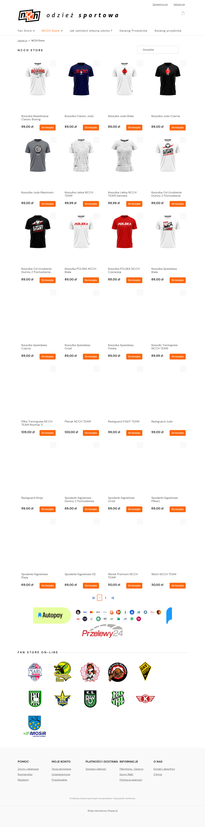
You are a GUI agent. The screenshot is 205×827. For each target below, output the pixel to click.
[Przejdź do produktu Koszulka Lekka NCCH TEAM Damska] (124, 162)
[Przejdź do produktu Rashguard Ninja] (38, 468)
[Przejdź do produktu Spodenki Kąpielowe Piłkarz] (168, 468)
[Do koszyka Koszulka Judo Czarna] (177, 127)
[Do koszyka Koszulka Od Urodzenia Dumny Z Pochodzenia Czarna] (47, 280)
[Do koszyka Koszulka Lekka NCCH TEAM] (91, 204)
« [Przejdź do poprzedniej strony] (93, 597)
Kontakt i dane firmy (164, 769)
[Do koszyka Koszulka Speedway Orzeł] (91, 356)
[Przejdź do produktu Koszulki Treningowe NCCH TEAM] (168, 315)
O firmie (158, 774)
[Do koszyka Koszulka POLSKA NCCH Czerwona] (134, 280)
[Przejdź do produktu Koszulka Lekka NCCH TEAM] (81, 162)
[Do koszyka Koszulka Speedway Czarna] (47, 356)
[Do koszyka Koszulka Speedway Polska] (134, 356)
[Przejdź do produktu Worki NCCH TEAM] (168, 544)
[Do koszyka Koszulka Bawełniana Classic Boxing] (47, 127)
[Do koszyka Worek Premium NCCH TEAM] (134, 586)
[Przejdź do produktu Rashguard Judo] (168, 391)
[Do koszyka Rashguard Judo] (177, 433)
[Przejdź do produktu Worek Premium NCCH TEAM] (124, 544)
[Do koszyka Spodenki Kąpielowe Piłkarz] (177, 509)
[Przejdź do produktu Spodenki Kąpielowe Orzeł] (124, 468)
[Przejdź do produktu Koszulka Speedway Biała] (168, 239)
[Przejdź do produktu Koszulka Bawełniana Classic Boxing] (38, 86)
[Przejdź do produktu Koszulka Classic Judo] (81, 86)
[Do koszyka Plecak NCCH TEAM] (91, 433)
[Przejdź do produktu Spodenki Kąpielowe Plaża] (38, 544)
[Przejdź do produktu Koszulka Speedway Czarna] (38, 315)
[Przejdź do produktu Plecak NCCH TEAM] (81, 391)
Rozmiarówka (25, 774)
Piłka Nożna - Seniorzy (131, 769)
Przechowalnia (59, 779)
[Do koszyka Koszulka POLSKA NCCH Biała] (91, 280)
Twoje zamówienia (61, 769)
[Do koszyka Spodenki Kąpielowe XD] (91, 586)
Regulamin (23, 779)
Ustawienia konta (61, 774)
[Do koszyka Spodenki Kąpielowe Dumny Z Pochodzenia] (91, 509)
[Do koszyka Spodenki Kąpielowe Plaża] (47, 586)
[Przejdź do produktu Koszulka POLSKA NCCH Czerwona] (124, 239)
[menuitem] (30, 30)
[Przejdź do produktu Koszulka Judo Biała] (124, 86)
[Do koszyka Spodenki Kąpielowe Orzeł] (134, 509)
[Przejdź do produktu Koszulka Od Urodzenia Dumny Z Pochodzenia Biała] (168, 162)
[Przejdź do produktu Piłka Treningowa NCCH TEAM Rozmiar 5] (38, 391)
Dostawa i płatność (96, 769)
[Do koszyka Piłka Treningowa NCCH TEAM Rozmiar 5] (47, 433)
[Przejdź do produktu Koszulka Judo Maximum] (38, 162)
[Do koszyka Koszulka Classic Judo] (91, 127)
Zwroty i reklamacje (28, 769)
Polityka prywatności (131, 779)
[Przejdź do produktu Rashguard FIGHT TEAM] (124, 391)
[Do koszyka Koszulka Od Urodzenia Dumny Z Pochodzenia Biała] (177, 204)
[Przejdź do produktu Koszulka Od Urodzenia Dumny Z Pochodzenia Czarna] (38, 239)
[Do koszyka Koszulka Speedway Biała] (177, 280)
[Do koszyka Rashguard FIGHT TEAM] (134, 433)
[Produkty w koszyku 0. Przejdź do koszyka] (183, 12)
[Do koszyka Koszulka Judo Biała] (134, 127)
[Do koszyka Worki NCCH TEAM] (177, 586)
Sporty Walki (126, 774)
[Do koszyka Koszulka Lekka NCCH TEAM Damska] (134, 204)
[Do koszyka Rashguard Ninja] (47, 509)
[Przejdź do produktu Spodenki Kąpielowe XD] (81, 544)
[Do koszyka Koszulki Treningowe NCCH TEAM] (177, 356)
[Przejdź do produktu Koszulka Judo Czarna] (168, 86)
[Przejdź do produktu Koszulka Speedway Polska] (124, 315)
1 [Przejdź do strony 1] (99, 597)
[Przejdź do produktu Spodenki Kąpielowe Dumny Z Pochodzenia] (81, 468)
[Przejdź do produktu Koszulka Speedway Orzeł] (81, 315)
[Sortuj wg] (157, 50)
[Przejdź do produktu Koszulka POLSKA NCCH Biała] (81, 239)
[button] (53, 63)
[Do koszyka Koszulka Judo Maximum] (47, 204)
